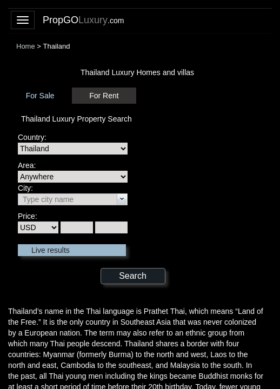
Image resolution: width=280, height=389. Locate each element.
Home (25, 46)
